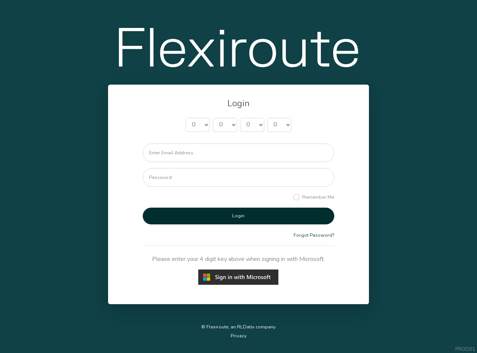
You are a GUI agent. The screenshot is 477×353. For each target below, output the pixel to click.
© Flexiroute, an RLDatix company (238, 327)
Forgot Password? (314, 235)
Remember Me (318, 197)
